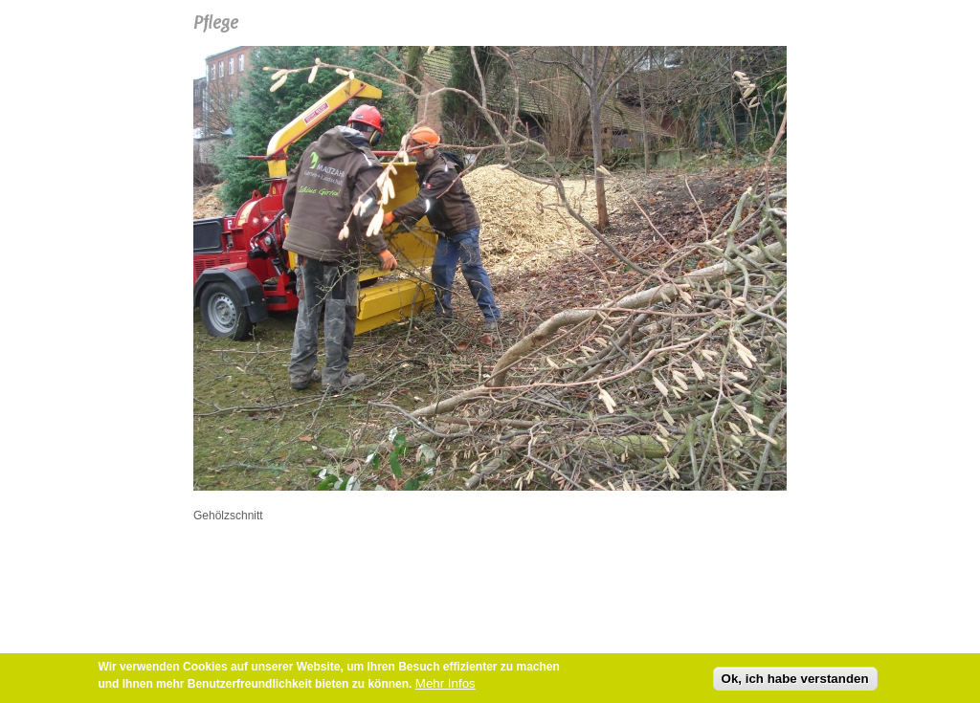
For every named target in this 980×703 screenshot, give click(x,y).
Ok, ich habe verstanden (795, 680)
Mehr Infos (445, 685)
